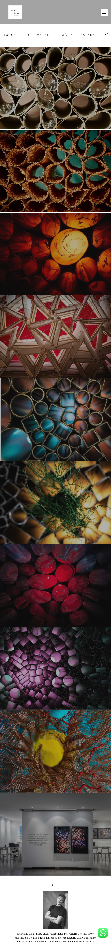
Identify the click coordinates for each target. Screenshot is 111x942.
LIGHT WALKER (38, 35)
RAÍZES (66, 35)
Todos (10, 35)
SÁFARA (88, 35)
